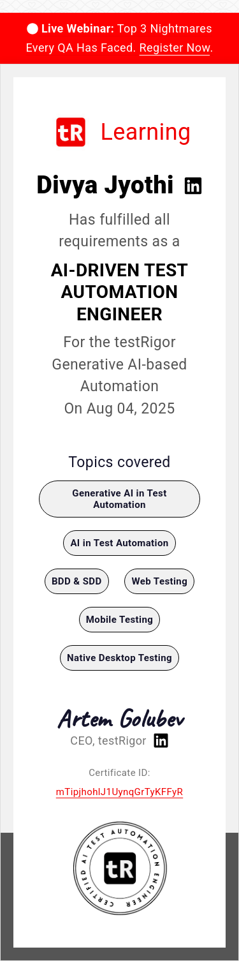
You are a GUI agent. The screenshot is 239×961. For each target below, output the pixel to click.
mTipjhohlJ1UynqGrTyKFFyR (119, 792)
